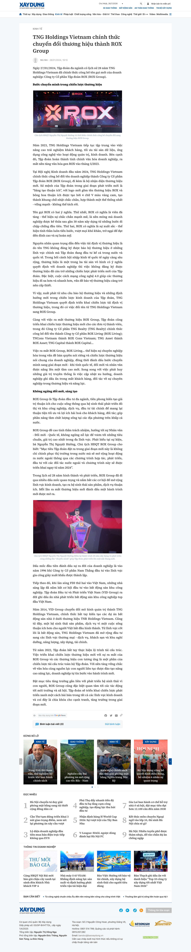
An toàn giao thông (144, 8)
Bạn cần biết (31, 896)
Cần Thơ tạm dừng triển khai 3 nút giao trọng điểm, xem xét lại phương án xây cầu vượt (49, 820)
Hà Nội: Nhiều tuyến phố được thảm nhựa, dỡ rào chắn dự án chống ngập (148, 834)
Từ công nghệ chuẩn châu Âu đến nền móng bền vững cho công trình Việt (82, 896)
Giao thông (48, 14)
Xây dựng (37, 14)
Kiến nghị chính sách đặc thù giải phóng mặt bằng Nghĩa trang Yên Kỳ (114, 775)
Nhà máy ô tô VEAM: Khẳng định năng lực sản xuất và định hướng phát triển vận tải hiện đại (76, 881)
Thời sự (27, 14)
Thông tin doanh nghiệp (39, 847)
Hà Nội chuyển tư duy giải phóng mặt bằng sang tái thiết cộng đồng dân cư (49, 805)
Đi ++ (145, 14)
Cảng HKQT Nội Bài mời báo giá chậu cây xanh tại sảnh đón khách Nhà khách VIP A (39, 881)
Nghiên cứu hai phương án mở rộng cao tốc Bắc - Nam (77, 777)
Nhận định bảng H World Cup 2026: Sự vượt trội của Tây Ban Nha (98, 820)
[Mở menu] (170, 14)
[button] (92, 787)
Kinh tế (58, 14)
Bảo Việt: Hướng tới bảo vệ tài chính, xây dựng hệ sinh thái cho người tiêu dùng (114, 881)
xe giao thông (110, 8)
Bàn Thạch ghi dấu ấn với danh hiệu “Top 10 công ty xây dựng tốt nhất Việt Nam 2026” (150, 881)
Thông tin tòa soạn (159, 910)
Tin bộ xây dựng (164, 8)
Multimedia (162, 14)
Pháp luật (68, 14)
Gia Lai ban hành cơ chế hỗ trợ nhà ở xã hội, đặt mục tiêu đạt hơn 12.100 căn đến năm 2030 (148, 805)
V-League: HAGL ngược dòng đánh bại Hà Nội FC (97, 834)
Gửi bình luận (112, 724)
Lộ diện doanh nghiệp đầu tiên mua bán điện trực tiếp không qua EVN (47, 834)
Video (152, 14)
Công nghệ (126, 14)
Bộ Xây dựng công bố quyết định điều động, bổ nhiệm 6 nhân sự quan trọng (151, 775)
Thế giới (137, 14)
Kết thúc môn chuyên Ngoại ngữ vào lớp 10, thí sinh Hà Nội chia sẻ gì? (146, 820)
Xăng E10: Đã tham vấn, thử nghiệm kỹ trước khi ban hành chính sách (40, 775)
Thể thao (115, 14)
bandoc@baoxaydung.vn (91, 935)
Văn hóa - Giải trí (100, 14)
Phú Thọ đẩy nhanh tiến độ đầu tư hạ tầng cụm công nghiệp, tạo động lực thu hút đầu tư (97, 805)
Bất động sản (125, 8)
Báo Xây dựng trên (52, 715)
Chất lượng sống (82, 14)
